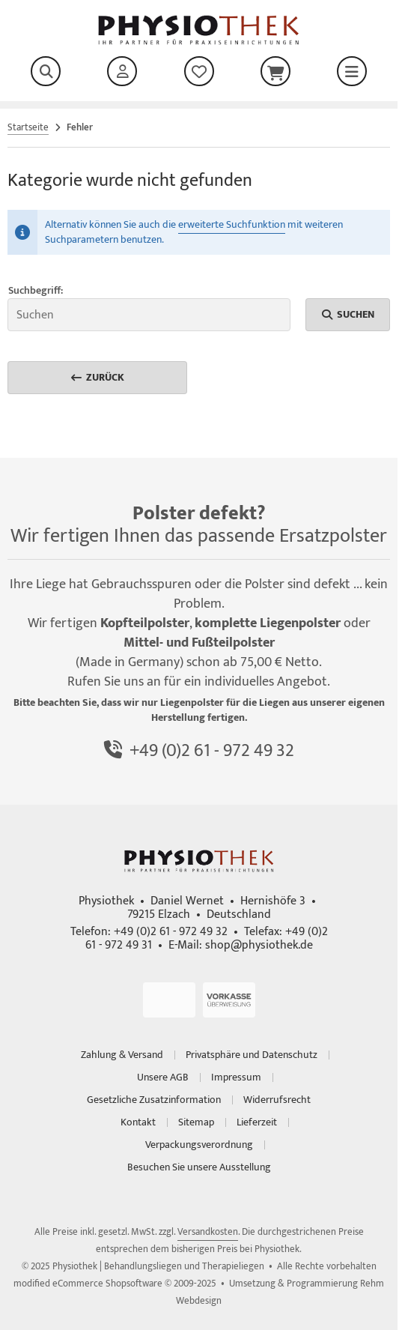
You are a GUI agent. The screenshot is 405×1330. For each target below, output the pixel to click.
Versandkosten (207, 1232)
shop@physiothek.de (259, 945)
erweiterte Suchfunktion (231, 224)
